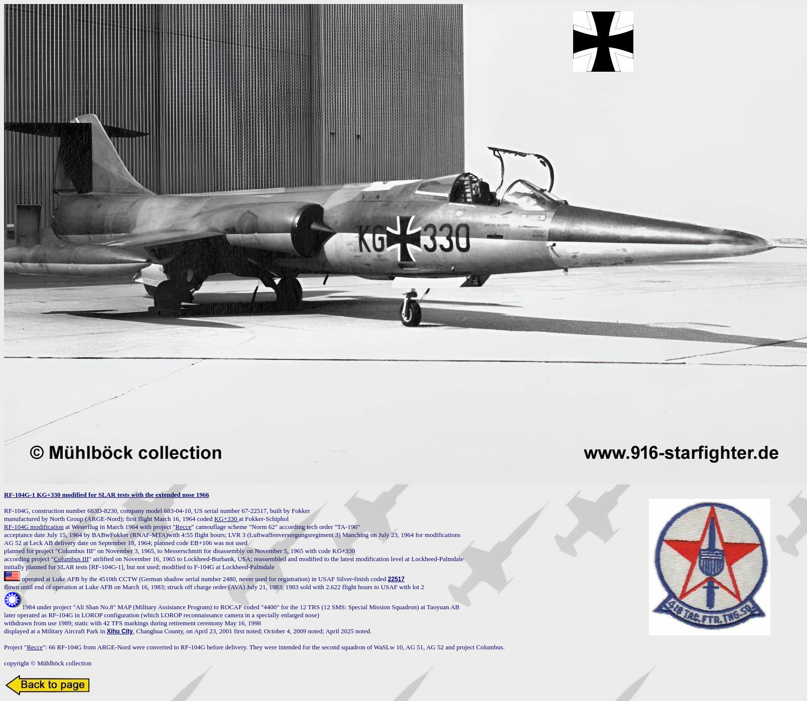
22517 (396, 579)
